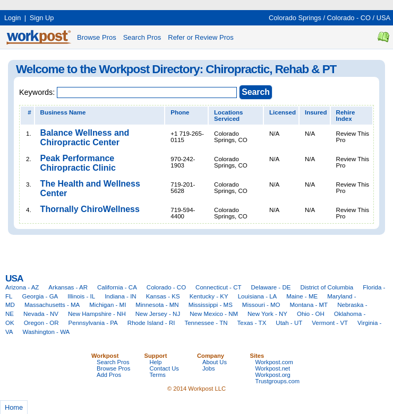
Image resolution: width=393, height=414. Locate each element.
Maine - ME (302, 296)
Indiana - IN (120, 296)
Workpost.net (273, 368)
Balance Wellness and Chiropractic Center (85, 137)
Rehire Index (345, 115)
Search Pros (142, 37)
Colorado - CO (349, 18)
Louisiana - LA (257, 296)
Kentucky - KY (209, 296)
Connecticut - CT (218, 287)
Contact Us (164, 368)
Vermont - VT (330, 323)
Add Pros (109, 375)
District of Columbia (326, 287)
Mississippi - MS (211, 305)
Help (156, 362)
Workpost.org (273, 375)
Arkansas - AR (68, 287)
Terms (158, 375)
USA (383, 18)
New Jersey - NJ (157, 314)
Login (12, 18)
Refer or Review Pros (201, 37)
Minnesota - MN (156, 305)
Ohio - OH (310, 314)
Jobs (208, 368)
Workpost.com (274, 362)
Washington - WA (46, 332)
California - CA (117, 287)
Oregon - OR (41, 323)
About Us (214, 362)
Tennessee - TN (205, 323)
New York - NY (267, 314)
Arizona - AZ (22, 287)
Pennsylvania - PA (93, 323)
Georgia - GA (40, 296)
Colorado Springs (295, 18)
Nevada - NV (40, 314)
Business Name (63, 112)
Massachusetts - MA (52, 305)
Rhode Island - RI (151, 323)
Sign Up (42, 18)
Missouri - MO (261, 305)
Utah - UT (289, 323)
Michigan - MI (107, 305)
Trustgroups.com (277, 381)
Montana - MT (308, 305)
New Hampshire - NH (97, 314)
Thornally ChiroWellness (90, 209)
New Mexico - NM (214, 314)
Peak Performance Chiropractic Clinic (78, 163)
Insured (316, 112)
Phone (179, 112)
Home (14, 407)
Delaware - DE (271, 287)
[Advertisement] (193, 4)
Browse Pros (96, 37)
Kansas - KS (163, 296)
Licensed (282, 112)
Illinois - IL (81, 296)
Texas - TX (252, 323)
